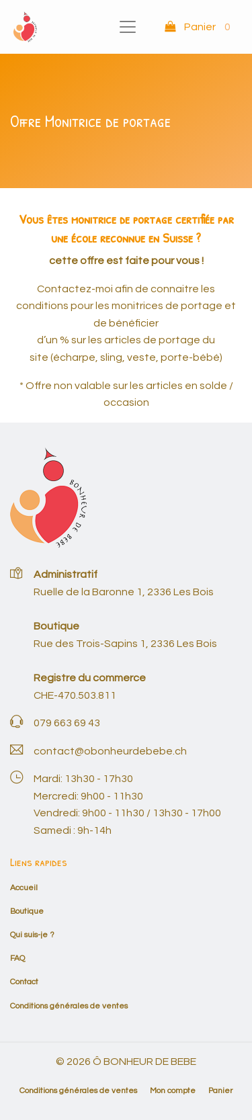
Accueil (24, 888)
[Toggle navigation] (128, 27)
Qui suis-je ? (32, 935)
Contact (24, 982)
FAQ (17, 958)
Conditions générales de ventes (69, 1006)
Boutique (27, 911)
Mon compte (173, 1090)
